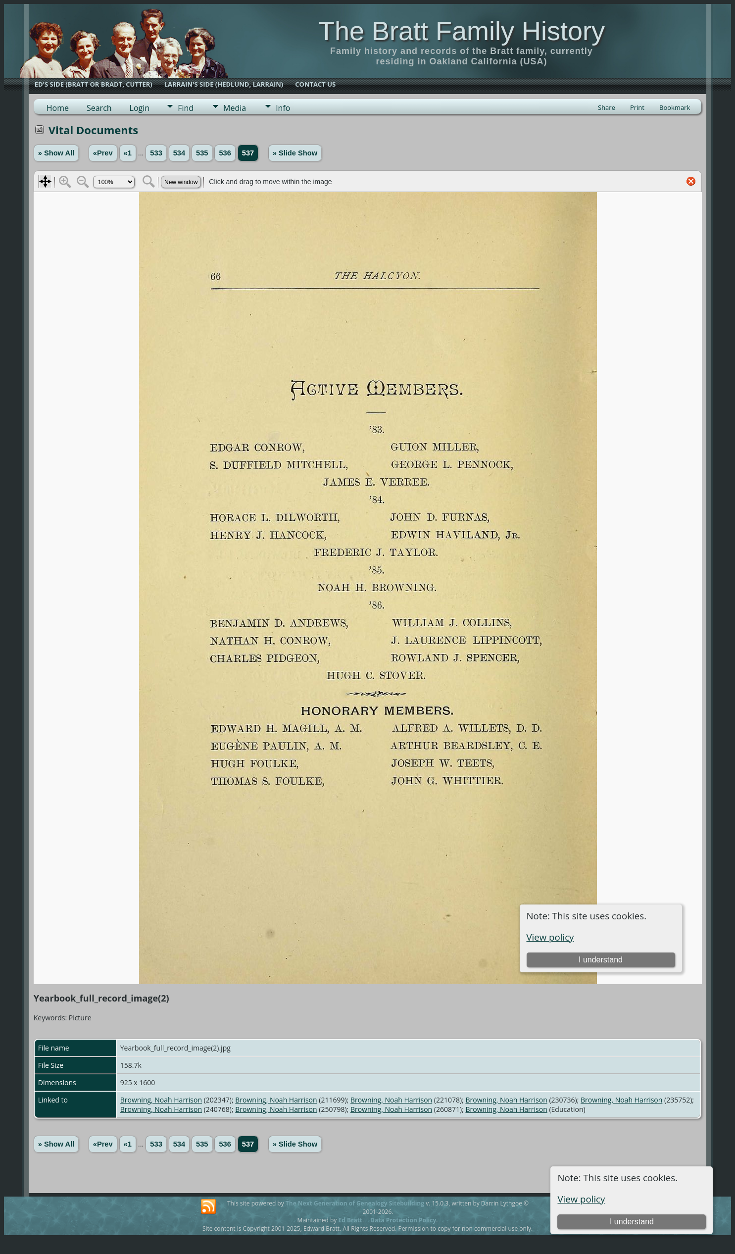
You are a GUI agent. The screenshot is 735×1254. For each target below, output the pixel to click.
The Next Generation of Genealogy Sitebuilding (355, 1203)
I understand (632, 1221)
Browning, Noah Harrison (161, 1099)
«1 (128, 153)
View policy (581, 1199)
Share (606, 107)
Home (58, 107)
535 (202, 153)
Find (186, 107)
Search (99, 107)
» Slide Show (295, 153)
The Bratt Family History (461, 31)
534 (179, 153)
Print (637, 107)
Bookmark (674, 107)
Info (283, 107)
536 (225, 153)
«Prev (103, 153)
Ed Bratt (350, 1220)
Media (234, 107)
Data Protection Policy (403, 1220)
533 (156, 153)
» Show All (56, 153)
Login (140, 107)
